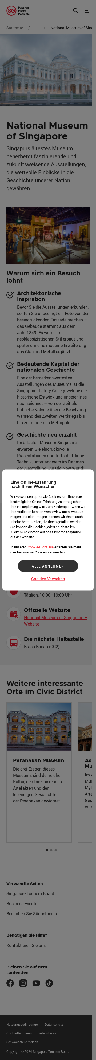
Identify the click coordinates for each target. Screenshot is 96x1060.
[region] (48, 530)
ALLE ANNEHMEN (48, 566)
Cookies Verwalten (48, 578)
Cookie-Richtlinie (41, 547)
